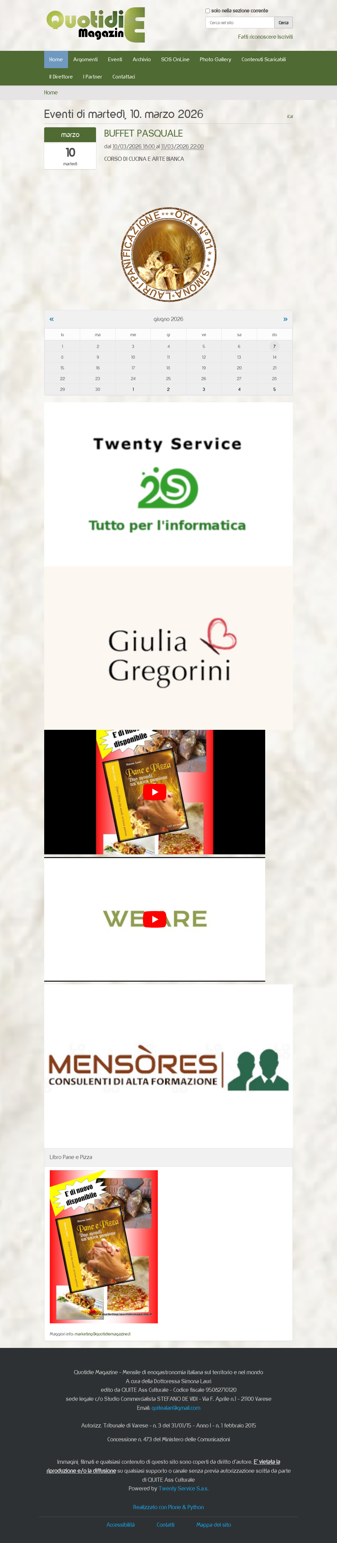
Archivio (142, 59)
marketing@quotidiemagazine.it (103, 1334)
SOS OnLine (175, 59)
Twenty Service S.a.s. (183, 1488)
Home (56, 59)
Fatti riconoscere (257, 36)
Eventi (115, 59)
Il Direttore (61, 76)
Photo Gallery (215, 59)
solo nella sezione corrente (239, 10)
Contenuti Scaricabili (264, 59)
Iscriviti (285, 36)
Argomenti (85, 59)
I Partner (92, 76)
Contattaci (124, 76)
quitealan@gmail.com (176, 1407)
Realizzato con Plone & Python (168, 1507)
